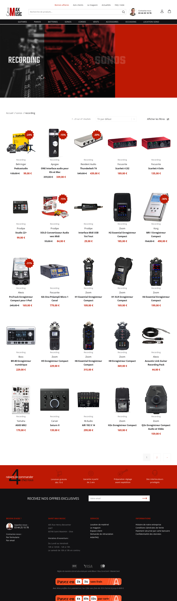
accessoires (112, 21)
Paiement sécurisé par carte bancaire (153, 531)
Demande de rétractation (101, 534)
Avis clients (78, 5)
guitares (22, 21)
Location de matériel (99, 524)
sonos (68, 21)
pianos (37, 21)
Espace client (96, 531)
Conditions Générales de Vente (150, 527)
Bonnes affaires (62, 5)
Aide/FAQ (94, 537)
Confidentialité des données (148, 534)
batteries (53, 21)
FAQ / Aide (119, 5)
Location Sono (151, 21)
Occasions (130, 21)
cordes (82, 21)
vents (96, 21)
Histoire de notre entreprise (148, 524)
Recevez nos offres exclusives (53, 498)
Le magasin (92, 5)
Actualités (106, 5)
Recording (21, 159)
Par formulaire (12, 537)
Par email (10, 540)
